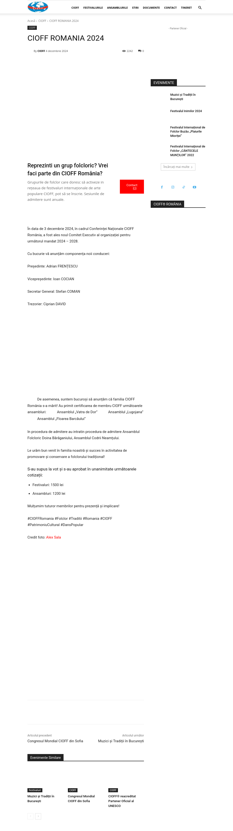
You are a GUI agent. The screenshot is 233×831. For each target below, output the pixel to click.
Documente (151, 7)
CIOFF (75, 7)
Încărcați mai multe (178, 165)
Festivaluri (35, 790)
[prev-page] (30, 816)
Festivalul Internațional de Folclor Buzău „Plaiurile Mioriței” (186, 131)
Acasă (31, 21)
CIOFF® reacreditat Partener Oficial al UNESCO (121, 801)
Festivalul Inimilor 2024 (185, 111)
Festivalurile (93, 7)
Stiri (135, 7)
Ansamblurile (117, 7)
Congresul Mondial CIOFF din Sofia (55, 741)
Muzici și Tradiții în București (121, 741)
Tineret (186, 7)
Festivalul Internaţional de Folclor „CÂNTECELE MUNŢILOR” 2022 (186, 149)
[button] (200, 8)
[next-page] (38, 816)
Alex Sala (53, 537)
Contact (170, 7)
